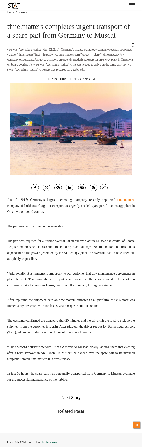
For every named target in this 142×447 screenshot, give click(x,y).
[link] (104, 187)
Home (11, 12)
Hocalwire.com (49, 442)
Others (22, 12)
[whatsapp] (58, 187)
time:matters (125, 200)
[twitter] (46, 187)
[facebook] (35, 187)
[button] (71, 45)
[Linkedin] (69, 187)
